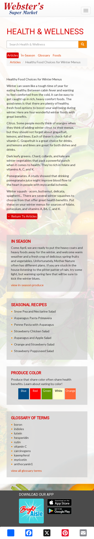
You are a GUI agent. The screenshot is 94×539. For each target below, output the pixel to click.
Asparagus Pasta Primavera (33, 318)
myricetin (20, 459)
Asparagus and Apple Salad (32, 338)
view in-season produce (27, 285)
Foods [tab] (57, 55)
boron (18, 424)
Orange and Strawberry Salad (34, 344)
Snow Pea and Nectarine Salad (35, 311)
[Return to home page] (47, 8)
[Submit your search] (82, 44)
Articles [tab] (12, 55)
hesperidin (21, 438)
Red (35, 390)
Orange (70, 390)
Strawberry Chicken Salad (31, 331)
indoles (19, 429)
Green (47, 390)
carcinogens (22, 451)
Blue (23, 390)
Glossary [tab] (44, 55)
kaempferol (21, 455)
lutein (18, 433)
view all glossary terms (26, 470)
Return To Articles (22, 216)
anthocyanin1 (23, 464)
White (58, 390)
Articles (15, 62)
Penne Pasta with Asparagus (34, 324)
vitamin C (20, 446)
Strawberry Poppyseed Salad (34, 351)
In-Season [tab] (28, 55)
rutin (17, 442)
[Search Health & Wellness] (43, 44)
